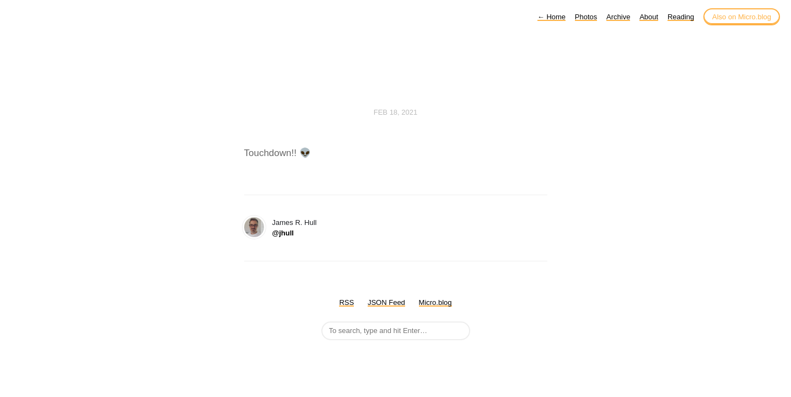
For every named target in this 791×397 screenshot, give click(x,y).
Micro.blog (435, 302)
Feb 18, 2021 (396, 112)
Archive (618, 17)
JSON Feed (386, 302)
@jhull (283, 233)
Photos (586, 17)
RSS (346, 302)
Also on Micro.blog (741, 17)
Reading (681, 17)
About (648, 17)
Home (551, 17)
